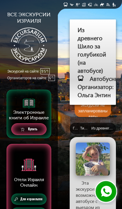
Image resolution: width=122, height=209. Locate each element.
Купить (29, 129)
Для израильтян (28, 199)
